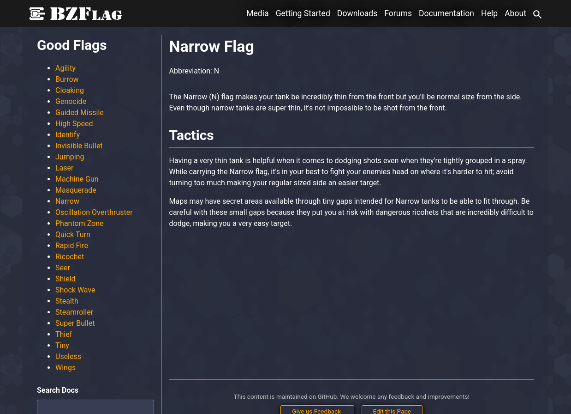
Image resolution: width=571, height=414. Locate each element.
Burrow (67, 79)
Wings (65, 367)
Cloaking (69, 90)
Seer (62, 267)
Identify (67, 134)
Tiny (62, 345)
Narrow (67, 201)
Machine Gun (77, 179)
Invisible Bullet (79, 145)
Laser (64, 168)
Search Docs (57, 390)
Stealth (66, 301)
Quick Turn (72, 234)
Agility (65, 68)
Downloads (357, 13)
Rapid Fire (71, 245)
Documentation (446, 13)
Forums (398, 13)
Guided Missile (79, 112)
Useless (68, 356)
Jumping (69, 156)
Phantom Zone (79, 223)
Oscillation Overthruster (94, 212)
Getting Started (303, 13)
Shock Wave (75, 290)
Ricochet (69, 256)
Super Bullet (75, 323)
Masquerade (75, 190)
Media (257, 13)
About (515, 13)
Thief (63, 334)
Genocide (70, 101)
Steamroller (74, 312)
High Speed (74, 123)
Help (489, 13)
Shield (65, 278)
